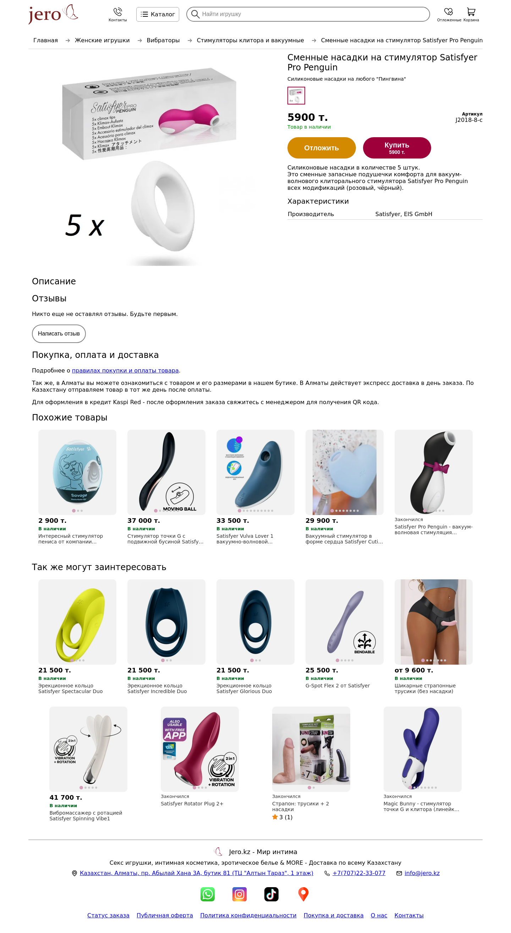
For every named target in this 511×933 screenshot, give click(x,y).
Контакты (409, 915)
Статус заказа (108, 915)
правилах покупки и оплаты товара (125, 370)
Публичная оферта (165, 915)
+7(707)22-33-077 (359, 873)
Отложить (321, 148)
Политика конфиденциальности (248, 915)
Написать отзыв (59, 334)
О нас (379, 915)
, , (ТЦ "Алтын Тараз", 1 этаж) (196, 873)
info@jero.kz (422, 873)
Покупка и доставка (334, 915)
